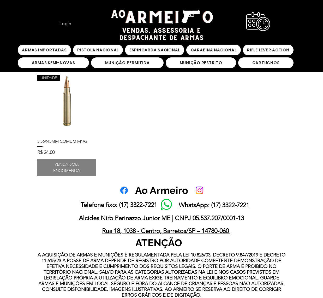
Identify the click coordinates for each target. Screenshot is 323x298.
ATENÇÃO (158, 243)
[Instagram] (199, 190)
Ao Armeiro (161, 190)
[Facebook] (124, 190)
